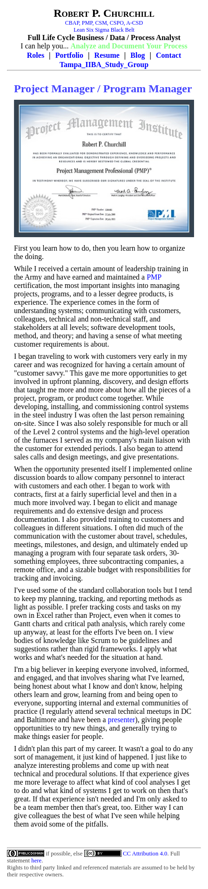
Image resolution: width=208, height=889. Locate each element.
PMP (154, 277)
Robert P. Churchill (104, 13)
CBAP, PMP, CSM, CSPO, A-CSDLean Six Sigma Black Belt (104, 26)
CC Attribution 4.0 (145, 853)
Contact (168, 55)
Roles (35, 55)
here (36, 860)
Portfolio (69, 55)
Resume (107, 55)
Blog (137, 55)
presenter (121, 720)
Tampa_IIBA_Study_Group (104, 64)
